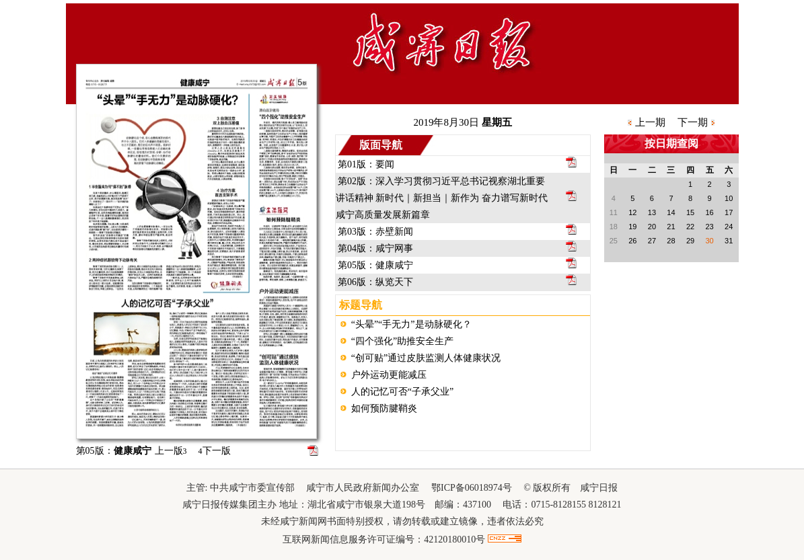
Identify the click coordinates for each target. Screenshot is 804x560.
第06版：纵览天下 (375, 282)
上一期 (650, 122)
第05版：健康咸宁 (375, 265)
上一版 (171, 451)
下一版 (214, 451)
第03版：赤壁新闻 (375, 232)
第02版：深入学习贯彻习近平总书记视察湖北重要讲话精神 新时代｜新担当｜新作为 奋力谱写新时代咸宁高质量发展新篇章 (442, 198)
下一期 (693, 122)
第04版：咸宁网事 (375, 248)
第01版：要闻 (366, 164)
